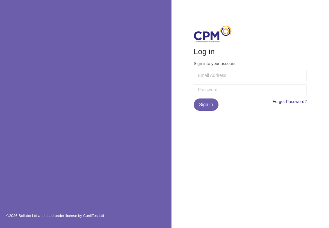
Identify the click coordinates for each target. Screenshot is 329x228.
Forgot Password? (289, 101)
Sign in (206, 104)
